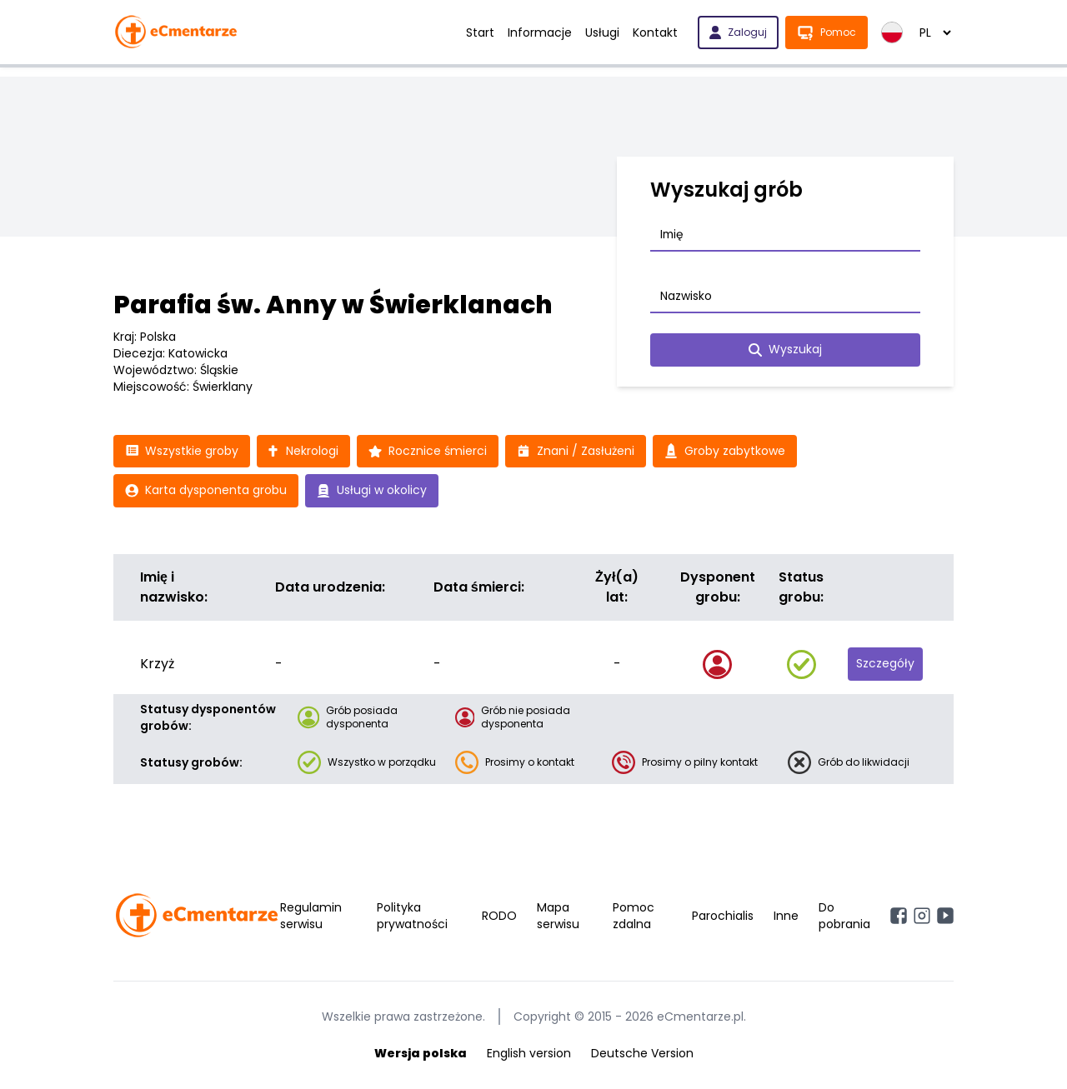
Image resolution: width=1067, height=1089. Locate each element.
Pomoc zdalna (633, 916)
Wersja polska (420, 1054)
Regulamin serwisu (311, 916)
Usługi (602, 32)
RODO (499, 916)
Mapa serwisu (558, 916)
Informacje (540, 32)
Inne (786, 916)
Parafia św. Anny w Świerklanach (333, 304)
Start (480, 32)
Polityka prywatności (412, 916)
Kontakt (655, 32)
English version (529, 1054)
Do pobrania (844, 916)
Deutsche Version (642, 1054)
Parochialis (723, 916)
